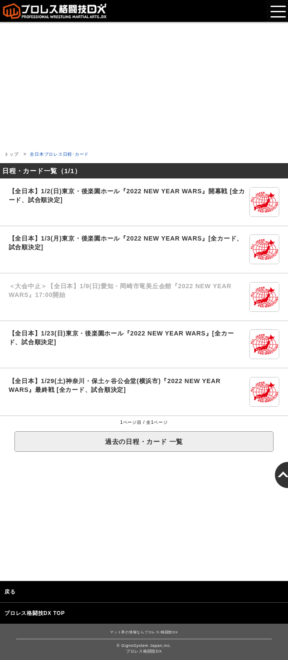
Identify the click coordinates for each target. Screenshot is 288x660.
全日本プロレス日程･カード (59, 154)
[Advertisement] (144, 84)
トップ (11, 154)
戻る (10, 592)
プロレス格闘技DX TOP (34, 613)
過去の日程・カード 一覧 (144, 441)
